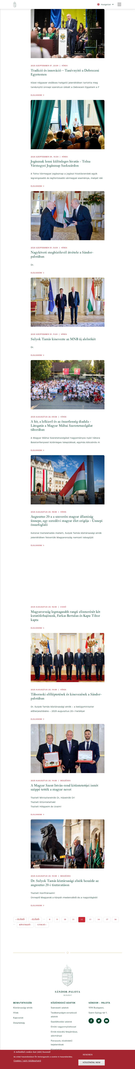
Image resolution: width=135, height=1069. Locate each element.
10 (66, 919)
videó (63, 607)
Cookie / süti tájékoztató (27, 1061)
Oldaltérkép (19, 1023)
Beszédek (65, 780)
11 (74, 919)
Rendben (88, 1055)
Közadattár (56, 1050)
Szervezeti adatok (60, 1008)
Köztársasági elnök (22, 1008)
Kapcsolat (18, 1018)
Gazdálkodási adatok (61, 1022)
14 (100, 919)
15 (108, 919)
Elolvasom (36, 95)
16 (116, 919)
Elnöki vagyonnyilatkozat (63, 1027)
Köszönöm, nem (91, 1062)
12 (83, 919)
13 (91, 919)
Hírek (65, 65)
